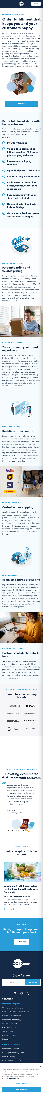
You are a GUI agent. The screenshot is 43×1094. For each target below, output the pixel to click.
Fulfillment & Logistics (11, 1003)
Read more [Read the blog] (9, 909)
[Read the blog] (23, 872)
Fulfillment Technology (11, 1019)
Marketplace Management (13, 1052)
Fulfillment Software (10, 1048)
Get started (36, 4)
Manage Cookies (21, 1083)
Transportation (8, 1031)
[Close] (40, 1066)
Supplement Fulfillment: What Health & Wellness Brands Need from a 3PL (21, 889)
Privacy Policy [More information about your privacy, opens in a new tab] (14, 1079)
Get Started (32, 982)
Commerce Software (11, 1044)
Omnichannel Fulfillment (12, 1008)
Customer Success (10, 1027)
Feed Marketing (8, 1056)
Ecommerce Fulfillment (11, 1015)
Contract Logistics (9, 1035)
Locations (6, 1039)
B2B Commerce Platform (12, 1060)
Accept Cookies (21, 1090)
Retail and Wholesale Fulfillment (15, 1012)
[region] (21, 1078)
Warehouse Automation (12, 1023)
